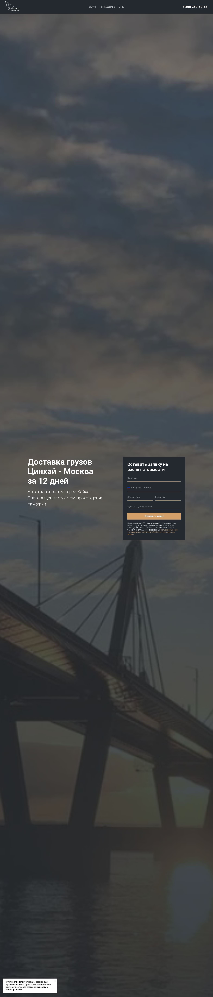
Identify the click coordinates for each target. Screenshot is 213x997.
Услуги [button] (92, 7)
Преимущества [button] (107, 7)
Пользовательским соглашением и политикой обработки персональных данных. (152, 532)
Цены (121, 7)
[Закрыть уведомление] (55, 980)
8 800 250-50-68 (195, 7)
